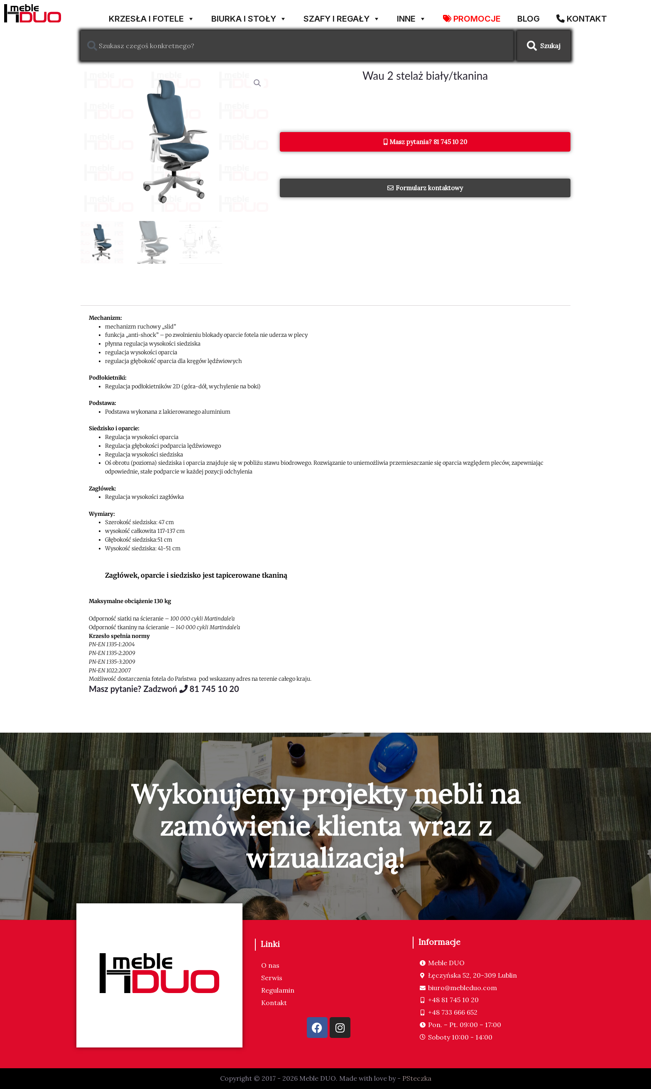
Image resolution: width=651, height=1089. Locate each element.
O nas (270, 965)
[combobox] (297, 46)
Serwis (271, 978)
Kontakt (274, 1003)
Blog (528, 17)
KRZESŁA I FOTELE (152, 15)
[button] (257, 83)
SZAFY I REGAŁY (341, 15)
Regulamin (277, 990)
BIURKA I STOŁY (249, 15)
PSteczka (416, 1078)
